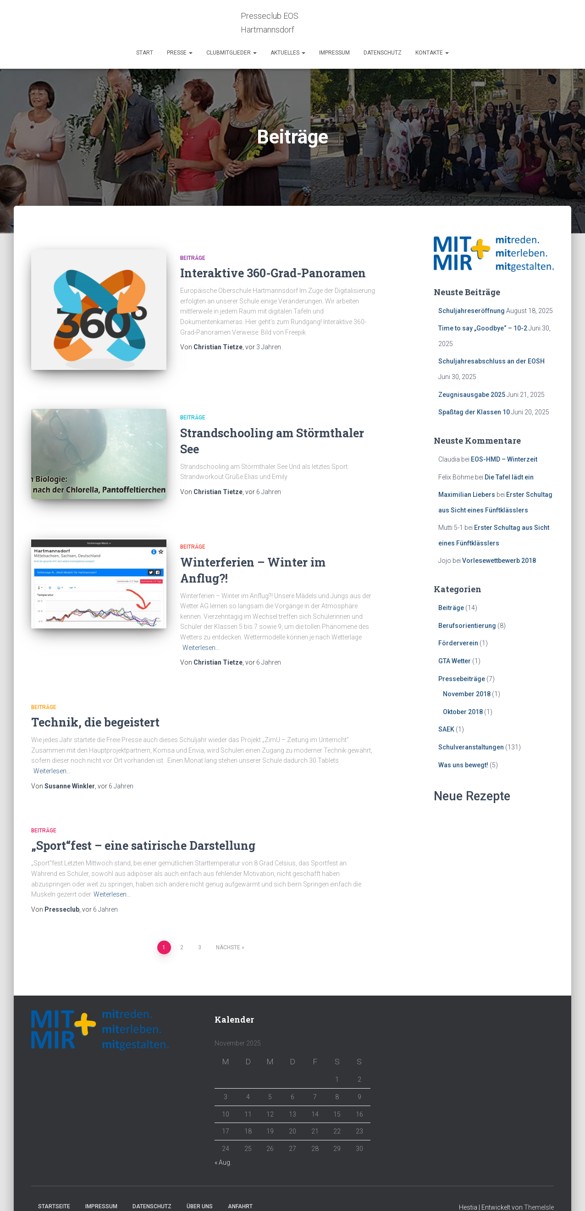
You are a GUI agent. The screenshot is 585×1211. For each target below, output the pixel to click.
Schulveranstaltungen (471, 747)
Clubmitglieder (231, 53)
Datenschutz (383, 53)
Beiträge (192, 258)
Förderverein (458, 643)
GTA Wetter (454, 661)
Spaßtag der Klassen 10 (474, 412)
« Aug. (223, 1145)
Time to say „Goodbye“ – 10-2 (482, 328)
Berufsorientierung (467, 625)
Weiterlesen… (201, 630)
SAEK (446, 729)
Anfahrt (240, 1189)
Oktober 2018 (463, 712)
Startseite (54, 1189)
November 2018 (467, 694)
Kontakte (432, 53)
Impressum (334, 53)
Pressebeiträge (461, 679)
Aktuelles (287, 53)
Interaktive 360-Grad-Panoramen (273, 273)
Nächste (228, 930)
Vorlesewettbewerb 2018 (499, 560)
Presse (180, 53)
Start (144, 53)
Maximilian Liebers (466, 494)
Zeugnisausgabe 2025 (471, 394)
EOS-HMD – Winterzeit (504, 459)
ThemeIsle (539, 1190)
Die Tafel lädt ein (509, 477)
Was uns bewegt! (463, 765)
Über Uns (200, 1189)
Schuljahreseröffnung (471, 310)
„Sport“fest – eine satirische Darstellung (143, 828)
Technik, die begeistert (95, 705)
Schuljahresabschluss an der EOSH (491, 361)
